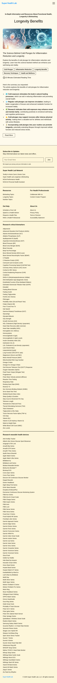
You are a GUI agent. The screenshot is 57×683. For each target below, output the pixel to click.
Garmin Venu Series (9, 546)
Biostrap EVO (7, 470)
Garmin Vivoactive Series (11, 548)
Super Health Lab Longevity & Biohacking (16, 177)
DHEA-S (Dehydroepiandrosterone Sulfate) (16, 277)
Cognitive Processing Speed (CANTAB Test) (16, 265)
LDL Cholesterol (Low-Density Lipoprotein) (16, 345)
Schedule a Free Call (9, 210)
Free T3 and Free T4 (9, 306)
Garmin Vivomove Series (10, 550)
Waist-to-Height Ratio (9, 423)
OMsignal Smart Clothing (10, 594)
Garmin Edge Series (9, 524)
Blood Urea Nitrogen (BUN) (11, 246)
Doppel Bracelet (8, 480)
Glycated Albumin (8, 316)
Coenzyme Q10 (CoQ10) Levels (13, 263)
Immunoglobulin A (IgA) (10, 335)
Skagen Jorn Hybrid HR (10, 631)
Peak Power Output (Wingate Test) (13, 372)
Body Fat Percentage (9, 250)
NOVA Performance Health (11, 179)
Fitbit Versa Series (8, 511)
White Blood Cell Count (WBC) (12, 425)
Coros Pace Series (9, 475)
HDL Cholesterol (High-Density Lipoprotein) (16, 323)
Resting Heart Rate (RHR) (11, 384)
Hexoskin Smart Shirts (10, 563)
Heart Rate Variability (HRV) (11, 328)
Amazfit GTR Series (9, 448)
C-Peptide (6, 258)
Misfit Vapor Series (8, 582)
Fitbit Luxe (6, 507)
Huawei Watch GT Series (10, 570)
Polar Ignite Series (8, 611)
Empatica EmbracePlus (10, 490)
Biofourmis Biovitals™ (9, 468)
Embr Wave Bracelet (9, 487)
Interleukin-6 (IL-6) (8, 343)
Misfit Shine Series (8, 580)
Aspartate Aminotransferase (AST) (13, 241)
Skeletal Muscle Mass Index (11, 394)
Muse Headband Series (10, 592)
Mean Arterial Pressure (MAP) (12, 357)
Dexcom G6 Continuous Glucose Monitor (15, 477)
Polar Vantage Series (9, 616)
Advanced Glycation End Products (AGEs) (16, 231)
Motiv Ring (6, 589)
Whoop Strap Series (9, 652)
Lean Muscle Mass (9, 348)
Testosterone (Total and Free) (12, 404)
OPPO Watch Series (9, 597)
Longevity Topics (8, 197)
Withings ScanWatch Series (11, 660)
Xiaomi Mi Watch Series (10, 667)
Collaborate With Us (36, 194)
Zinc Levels (6, 428)
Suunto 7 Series (8, 638)
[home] (9, 3)
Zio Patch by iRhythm (9, 672)
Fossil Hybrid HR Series (10, 516)
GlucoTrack (6, 555)
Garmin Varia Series (9, 543)
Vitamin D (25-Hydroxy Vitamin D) (13, 421)
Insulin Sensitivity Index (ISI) (11, 340)
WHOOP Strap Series (9, 648)
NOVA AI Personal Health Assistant (14, 182)
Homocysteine (7, 333)
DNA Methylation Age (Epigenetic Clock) (15, 280)
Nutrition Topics (7, 199)
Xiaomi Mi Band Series (10, 665)
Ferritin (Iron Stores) (9, 297)
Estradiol (5, 287)
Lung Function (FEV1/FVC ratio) (13, 352)
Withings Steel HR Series (11, 662)
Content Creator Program (38, 197)
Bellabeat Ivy (7, 460)
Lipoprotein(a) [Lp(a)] (9, 350)
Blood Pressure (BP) (9, 243)
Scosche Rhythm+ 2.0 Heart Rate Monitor (16, 626)
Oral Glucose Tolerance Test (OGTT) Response (17, 367)
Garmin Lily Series (8, 541)
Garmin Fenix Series (9, 528)
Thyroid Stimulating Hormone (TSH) (14, 406)
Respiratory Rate (8, 382)
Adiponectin (6, 229)
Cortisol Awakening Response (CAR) (14, 272)
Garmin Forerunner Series (11, 531)
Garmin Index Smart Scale (11, 536)
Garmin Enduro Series (10, 526)
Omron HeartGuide (9, 599)
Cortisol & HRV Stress (10, 270)
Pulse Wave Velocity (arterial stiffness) (15, 377)
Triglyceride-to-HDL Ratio (11, 411)
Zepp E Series (7, 669)
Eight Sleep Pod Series (10, 485)
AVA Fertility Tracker (9, 439)
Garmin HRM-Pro (8, 533)
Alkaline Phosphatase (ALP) (11, 236)
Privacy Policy (34, 212)
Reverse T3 (6, 387)
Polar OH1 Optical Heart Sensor (13, 614)
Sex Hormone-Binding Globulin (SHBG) (15, 389)
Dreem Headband (8, 482)
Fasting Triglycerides (9, 294)
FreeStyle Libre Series (10, 519)
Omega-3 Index (8, 362)
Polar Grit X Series (8, 609)
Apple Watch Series (9, 456)
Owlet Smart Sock (8, 604)
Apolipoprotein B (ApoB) (10, 238)
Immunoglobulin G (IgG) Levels (12, 338)
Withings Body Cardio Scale (11, 655)
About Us (33, 210)
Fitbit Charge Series (9, 499)
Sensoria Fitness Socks (10, 628)
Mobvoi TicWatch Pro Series (11, 587)
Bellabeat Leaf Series (9, 463)
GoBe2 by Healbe (8, 558)
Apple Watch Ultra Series (10, 458)
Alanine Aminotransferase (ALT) (13, 233)
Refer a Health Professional (11, 218)
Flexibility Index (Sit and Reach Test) (14, 301)
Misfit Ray (6, 577)
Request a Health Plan (10, 215)
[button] (53, 3)
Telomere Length (8, 401)
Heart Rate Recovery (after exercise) (14, 326)
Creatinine (6, 275)
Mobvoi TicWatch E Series (11, 584)
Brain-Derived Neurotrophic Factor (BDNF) (16, 255)
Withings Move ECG (9, 657)
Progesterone (7, 374)
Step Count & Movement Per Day (13, 399)
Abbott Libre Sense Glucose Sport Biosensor (17, 441)
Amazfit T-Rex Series (9, 451)
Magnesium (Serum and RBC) (12, 355)
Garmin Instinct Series (10, 538)
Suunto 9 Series (8, 640)
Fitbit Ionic (6, 504)
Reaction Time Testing (10, 379)
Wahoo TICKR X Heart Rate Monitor (14, 650)
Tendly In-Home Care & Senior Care (14, 174)
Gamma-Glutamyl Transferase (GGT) (14, 311)
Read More (9, 135)
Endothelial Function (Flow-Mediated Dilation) (17, 282)
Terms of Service (35, 215)
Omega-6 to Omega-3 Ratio (11, 365)
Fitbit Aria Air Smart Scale (11, 497)
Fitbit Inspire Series (9, 502)
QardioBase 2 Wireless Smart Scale (14, 618)
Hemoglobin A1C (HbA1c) (11, 331)
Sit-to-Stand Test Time (10, 391)
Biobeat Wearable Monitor (11, 465)
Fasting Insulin (7, 292)
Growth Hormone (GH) (10, 321)
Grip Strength (7, 318)
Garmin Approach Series (10, 521)
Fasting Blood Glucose (10, 289)
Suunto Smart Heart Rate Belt (12, 643)
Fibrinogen (6, 299)
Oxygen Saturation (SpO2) (11, 370)
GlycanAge (6, 314)
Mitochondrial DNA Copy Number (13, 360)
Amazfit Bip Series (8, 446)
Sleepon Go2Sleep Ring (10, 633)
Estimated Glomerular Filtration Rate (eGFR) (17, 284)
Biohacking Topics (8, 194)
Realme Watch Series (9, 621)
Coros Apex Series (8, 473)
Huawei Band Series (9, 567)
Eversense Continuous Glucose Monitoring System (18, 492)
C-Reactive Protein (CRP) (11, 260)
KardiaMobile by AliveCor (10, 572)
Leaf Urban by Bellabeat (10, 575)
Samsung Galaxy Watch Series (12, 623)
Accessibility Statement (37, 218)
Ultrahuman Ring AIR (9, 645)
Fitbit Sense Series (9, 509)
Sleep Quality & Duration (10, 396)
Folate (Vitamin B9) (9, 304)
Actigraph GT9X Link (9, 443)
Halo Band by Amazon (10, 560)
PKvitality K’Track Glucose (11, 606)
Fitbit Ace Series (8, 494)
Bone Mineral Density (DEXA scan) (14, 253)
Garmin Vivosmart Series (10, 553)
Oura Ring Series (8, 601)
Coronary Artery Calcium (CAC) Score (14, 267)
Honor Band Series (9, 565)
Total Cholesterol (8, 408)
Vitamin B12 (6, 418)
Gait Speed (6, 309)
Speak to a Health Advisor (11, 212)
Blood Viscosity (7, 248)
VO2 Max (6, 416)
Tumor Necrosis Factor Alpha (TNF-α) (14, 413)
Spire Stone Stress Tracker (11, 635)
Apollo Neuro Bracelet (9, 453)
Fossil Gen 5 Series (9, 514)
